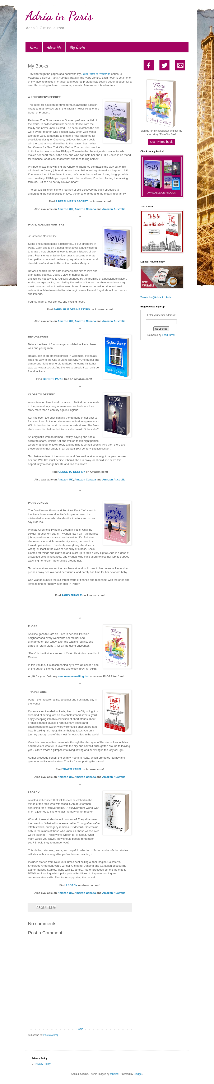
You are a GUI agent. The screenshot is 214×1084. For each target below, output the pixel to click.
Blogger (138, 1074)
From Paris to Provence (96, 73)
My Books (77, 47)
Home (34, 47)
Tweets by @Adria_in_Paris (155, 297)
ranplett (114, 1074)
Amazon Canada (85, 209)
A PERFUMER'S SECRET (71, 201)
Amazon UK (65, 209)
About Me (54, 47)
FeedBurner (168, 335)
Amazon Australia (113, 209)
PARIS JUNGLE (72, 595)
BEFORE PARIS (53, 379)
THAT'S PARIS (71, 769)
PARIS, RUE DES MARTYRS (72, 309)
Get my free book (161, 141)
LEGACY (72, 885)
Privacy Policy (43, 1063)
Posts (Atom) (50, 1035)
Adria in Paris (58, 15)
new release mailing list (73, 676)
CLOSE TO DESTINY (71, 471)
